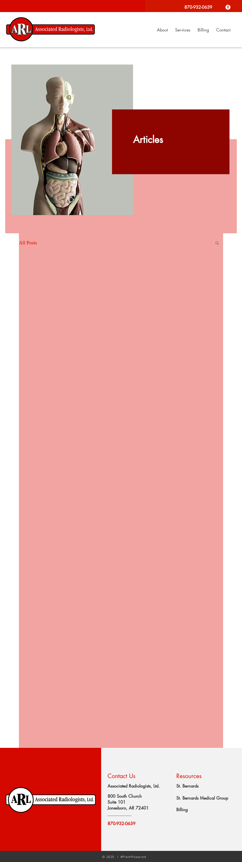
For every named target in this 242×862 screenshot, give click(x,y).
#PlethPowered (133, 857)
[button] (217, 243)
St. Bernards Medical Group (202, 798)
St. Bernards (187, 786)
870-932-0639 (121, 823)
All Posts (28, 243)
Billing (182, 809)
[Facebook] (227, 7)
